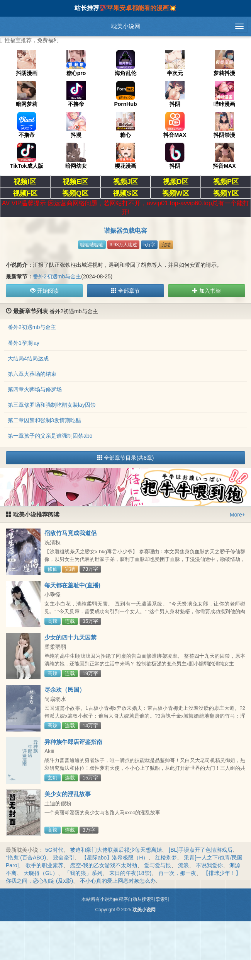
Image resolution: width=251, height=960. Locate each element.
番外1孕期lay (23, 343)
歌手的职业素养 (44, 865)
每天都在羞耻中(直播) (72, 585)
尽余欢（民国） (64, 689)
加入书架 (206, 291)
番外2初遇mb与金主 (57, 276)
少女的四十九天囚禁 (70, 637)
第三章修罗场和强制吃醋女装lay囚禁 (52, 405)
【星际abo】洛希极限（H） (114, 857)
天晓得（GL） (41, 873)
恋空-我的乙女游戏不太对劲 (103, 865)
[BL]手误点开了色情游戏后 (200, 850)
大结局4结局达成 (28, 358)
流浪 (183, 865)
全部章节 (125, 291)
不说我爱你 (209, 865)
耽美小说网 (125, 26)
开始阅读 (44, 291)
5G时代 (54, 850)
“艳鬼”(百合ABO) (26, 857)
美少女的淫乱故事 (67, 794)
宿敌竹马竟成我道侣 (70, 533)
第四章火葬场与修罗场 (35, 389)
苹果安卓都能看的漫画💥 (141, 8)
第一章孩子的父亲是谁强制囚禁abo (50, 436)
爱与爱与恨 (157, 865)
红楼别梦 (166, 857)
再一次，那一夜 (177, 873)
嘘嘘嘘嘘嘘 (91, 244)
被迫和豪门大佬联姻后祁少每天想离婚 (116, 850)
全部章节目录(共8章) (125, 458)
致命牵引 (64, 857)
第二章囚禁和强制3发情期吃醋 (44, 420)
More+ (237, 515)
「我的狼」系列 (83, 873)
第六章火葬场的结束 (32, 374)
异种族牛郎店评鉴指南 (73, 741)
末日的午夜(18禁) (130, 873)
